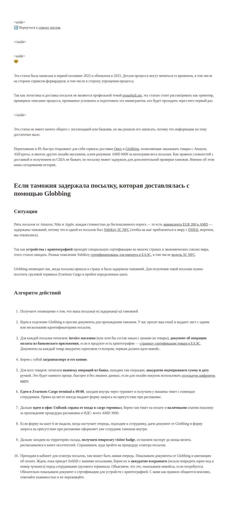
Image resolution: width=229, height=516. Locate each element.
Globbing (132, 149)
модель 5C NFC (183, 255)
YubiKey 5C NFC (116, 230)
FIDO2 (193, 230)
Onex (118, 149)
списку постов (49, 27)
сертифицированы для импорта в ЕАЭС (121, 255)
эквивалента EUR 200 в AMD (185, 224)
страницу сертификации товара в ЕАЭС (170, 343)
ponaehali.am (132, 95)
